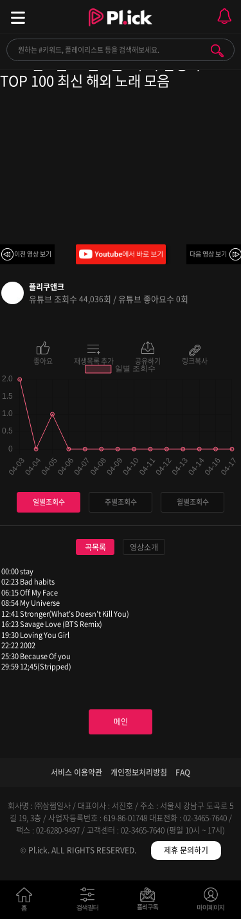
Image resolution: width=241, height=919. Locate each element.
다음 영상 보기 (208, 254)
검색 (217, 51)
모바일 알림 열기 (224, 16)
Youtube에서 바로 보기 (121, 254)
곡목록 (95, 547)
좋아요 (43, 360)
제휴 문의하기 (186, 850)
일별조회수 (49, 501)
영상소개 (144, 547)
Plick (120, 29)
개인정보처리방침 (139, 772)
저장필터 (151, 901)
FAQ (182, 772)
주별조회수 (121, 501)
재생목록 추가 (94, 360)
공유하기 (148, 360)
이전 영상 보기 (32, 254)
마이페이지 (211, 901)
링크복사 (195, 360)
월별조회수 (193, 501)
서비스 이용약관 (76, 772)
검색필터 (90, 901)
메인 (121, 721)
